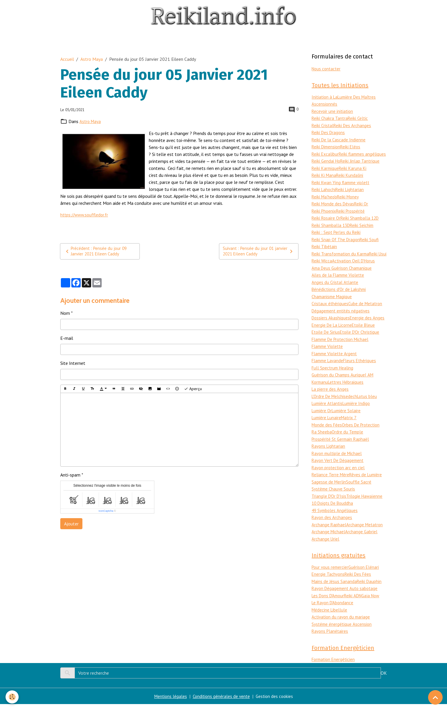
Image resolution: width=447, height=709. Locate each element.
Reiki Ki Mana (324, 181)
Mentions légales (169, 701)
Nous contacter (327, 68)
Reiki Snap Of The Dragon (336, 244)
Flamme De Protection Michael (342, 348)
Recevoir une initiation (333, 111)
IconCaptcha (106, 511)
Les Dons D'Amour (329, 601)
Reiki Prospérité (352, 216)
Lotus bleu (369, 404)
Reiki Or (363, 209)
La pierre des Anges (330, 397)
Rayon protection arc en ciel (339, 474)
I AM (370, 383)
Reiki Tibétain (325, 251)
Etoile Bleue (366, 334)
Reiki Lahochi (324, 195)
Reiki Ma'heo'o (325, 202)
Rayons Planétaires (330, 636)
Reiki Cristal (323, 125)
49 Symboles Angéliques (335, 516)
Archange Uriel (326, 544)
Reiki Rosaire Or (327, 223)
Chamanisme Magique (333, 307)
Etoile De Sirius (326, 341)
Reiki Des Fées (359, 580)
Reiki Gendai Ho (327, 167)
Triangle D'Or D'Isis (330, 502)
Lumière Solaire (348, 418)
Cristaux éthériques (330, 314)
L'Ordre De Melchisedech (335, 404)
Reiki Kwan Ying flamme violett (342, 188)
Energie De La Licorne (333, 334)
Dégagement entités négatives (342, 321)
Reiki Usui (321, 265)
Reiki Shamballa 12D (362, 223)
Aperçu (193, 389)
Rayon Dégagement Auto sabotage (346, 594)
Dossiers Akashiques (331, 327)
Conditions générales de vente (221, 701)
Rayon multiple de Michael (338, 460)
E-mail (66, 338)
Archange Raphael (329, 530)
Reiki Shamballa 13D (332, 230)
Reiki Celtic (359, 118)
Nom (65, 313)
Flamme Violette (328, 355)
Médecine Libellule (330, 615)
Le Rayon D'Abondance (333, 608)
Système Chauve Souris (334, 495)
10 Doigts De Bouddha (334, 509)
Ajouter (71, 524)
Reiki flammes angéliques (336, 160)
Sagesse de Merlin (329, 488)
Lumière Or (322, 418)
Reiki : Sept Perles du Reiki (337, 237)
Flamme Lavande (329, 369)
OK (384, 678)
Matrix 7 (351, 425)
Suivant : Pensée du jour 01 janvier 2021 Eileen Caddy (259, 251)
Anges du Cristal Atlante (335, 293)
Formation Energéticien (334, 664)
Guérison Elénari (366, 573)
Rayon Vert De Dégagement (339, 467)
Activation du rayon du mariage (342, 622)
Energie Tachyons (328, 580)
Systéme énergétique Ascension (342, 629)
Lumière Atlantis (328, 411)
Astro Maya (91, 59)
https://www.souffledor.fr (85, 214)
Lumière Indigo (358, 411)
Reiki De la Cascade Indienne (339, 139)
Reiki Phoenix (324, 216)
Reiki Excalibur (325, 153)
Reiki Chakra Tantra (330, 118)
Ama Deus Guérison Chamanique (343, 279)
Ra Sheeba (322, 439)
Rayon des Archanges (332, 523)
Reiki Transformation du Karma (342, 258)
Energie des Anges (367, 327)
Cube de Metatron (367, 314)
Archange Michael (329, 537)
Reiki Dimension (327, 146)
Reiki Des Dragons (329, 132)
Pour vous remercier (331, 573)
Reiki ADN (356, 601)
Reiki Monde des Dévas (334, 209)
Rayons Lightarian (329, 453)
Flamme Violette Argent (335, 362)
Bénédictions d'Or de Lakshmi (340, 300)
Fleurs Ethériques (363, 369)
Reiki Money (349, 202)
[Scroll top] (435, 697)
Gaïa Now (375, 601)
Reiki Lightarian (351, 195)
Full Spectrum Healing (333, 376)
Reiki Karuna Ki (354, 174)
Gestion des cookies (275, 701)
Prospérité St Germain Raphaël (342, 446)
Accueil (67, 59)
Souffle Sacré (359, 488)
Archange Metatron (365, 530)
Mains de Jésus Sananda (335, 587)
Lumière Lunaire (327, 425)
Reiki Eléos (352, 146)
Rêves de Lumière (367, 481)
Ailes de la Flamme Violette (339, 286)
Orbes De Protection (363, 432)
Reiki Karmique (326, 174)
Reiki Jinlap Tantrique (362, 167)
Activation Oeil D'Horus (334, 272)
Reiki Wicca (340, 265)
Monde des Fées (327, 432)
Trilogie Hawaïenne (366, 502)
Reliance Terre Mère (331, 481)
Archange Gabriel (362, 537)
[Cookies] (12, 696)
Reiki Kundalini (351, 181)
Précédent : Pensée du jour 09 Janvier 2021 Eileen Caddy (96, 251)
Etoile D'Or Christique (362, 341)
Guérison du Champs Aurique (339, 383)
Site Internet (72, 363)
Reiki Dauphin (370, 587)
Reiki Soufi (371, 244)
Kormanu (320, 390)
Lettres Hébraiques (347, 390)
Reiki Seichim (364, 230)
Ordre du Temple (348, 439)
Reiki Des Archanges (353, 125)
